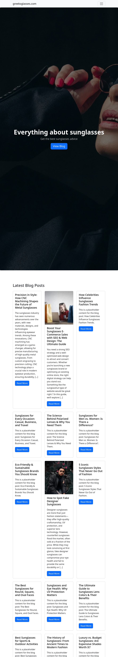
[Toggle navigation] (101, 3)
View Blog (59, 146)
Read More (22, 383)
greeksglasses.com (24, 3)
